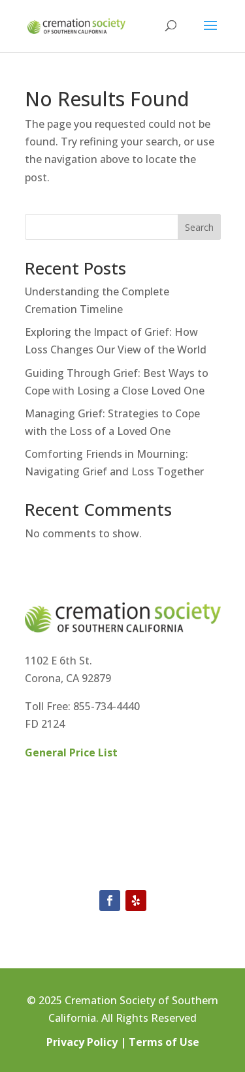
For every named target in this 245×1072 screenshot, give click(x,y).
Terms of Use (164, 1042)
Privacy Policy (82, 1042)
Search (199, 227)
